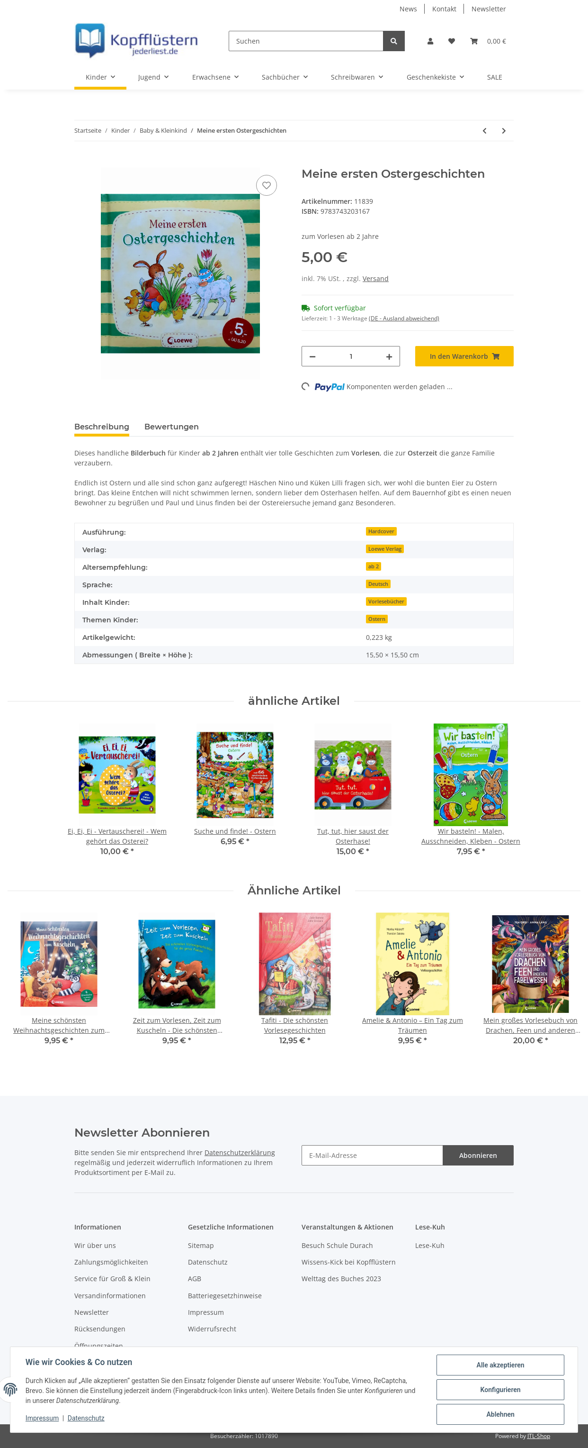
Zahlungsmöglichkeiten (111, 1261)
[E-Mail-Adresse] (372, 1155)
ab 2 (373, 566)
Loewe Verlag (384, 549)
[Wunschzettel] (452, 41)
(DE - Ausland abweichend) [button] (404, 318)
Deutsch (378, 584)
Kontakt (444, 8)
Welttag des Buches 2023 (341, 1278)
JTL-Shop (538, 1436)
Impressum (206, 1312)
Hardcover (381, 531)
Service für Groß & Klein (112, 1278)
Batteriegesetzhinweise (225, 1295)
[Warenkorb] (488, 41)
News (408, 8)
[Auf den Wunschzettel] (266, 185)
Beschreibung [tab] (101, 426)
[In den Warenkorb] (81, 162)
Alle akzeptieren (500, 1365)
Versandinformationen (110, 1295)
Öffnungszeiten (98, 1345)
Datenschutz (208, 1261)
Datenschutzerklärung (240, 1152)
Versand (376, 278)
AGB (194, 1278)
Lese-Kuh (430, 1245)
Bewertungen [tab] (171, 426)
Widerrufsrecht (212, 1328)
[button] (430, 41)
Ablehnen (500, 1414)
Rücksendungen (99, 1328)
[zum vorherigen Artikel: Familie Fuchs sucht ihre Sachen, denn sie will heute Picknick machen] (484, 130)
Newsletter (489, 8)
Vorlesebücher (386, 601)
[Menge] (350, 356)
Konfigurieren (500, 1389)
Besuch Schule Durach (337, 1245)
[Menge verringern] (312, 356)
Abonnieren (478, 1155)
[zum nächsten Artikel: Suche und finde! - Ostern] (504, 130)
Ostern (376, 619)
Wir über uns (95, 1245)
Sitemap (201, 1245)
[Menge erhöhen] (389, 356)
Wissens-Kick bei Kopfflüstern (349, 1261)
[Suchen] (306, 41)
